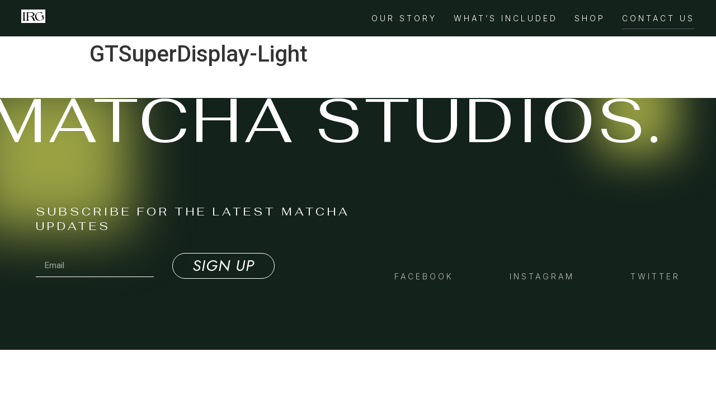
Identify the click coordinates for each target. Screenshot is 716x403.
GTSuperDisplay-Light (133, 83)
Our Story (404, 18)
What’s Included (506, 18)
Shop (589, 18)
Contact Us (658, 18)
